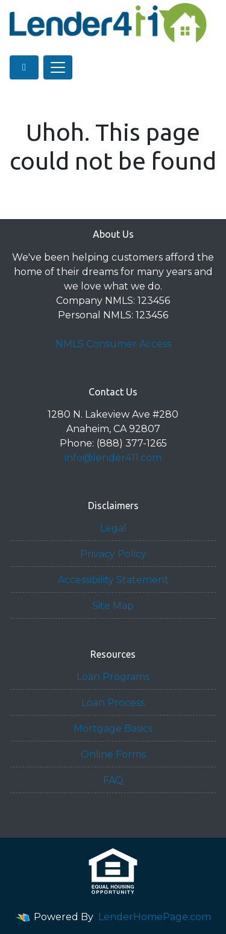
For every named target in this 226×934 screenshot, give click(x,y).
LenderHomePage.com (154, 917)
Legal (113, 528)
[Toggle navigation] (57, 67)
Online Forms (113, 754)
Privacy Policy (113, 554)
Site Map (113, 605)
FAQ (113, 780)
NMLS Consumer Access (113, 344)
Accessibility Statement (113, 580)
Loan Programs (113, 676)
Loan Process (113, 702)
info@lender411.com (113, 457)
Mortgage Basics (113, 728)
